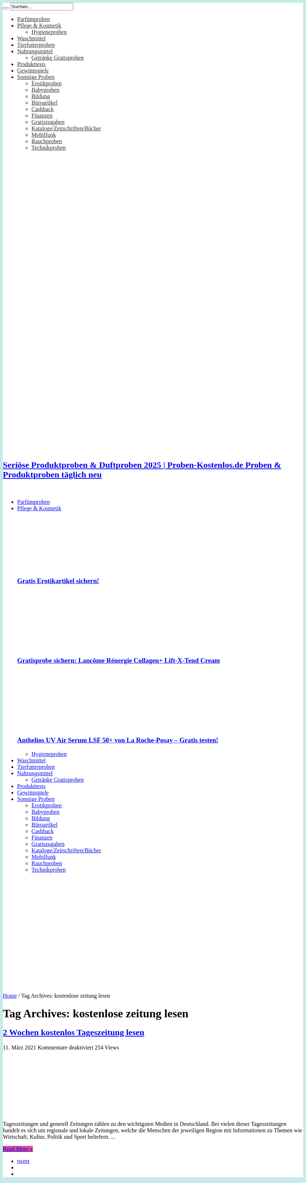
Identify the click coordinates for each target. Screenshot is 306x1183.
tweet (23, 1161)
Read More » (18, 1149)
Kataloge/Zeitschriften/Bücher (66, 128)
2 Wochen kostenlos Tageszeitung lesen (73, 1032)
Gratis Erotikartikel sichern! (58, 581)
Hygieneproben (49, 32)
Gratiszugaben (47, 122)
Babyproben (45, 90)
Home (10, 996)
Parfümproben (33, 19)
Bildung (40, 96)
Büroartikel (44, 103)
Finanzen (42, 115)
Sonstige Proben (35, 77)
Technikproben (48, 148)
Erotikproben (46, 83)
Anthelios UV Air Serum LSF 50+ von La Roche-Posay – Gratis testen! (117, 740)
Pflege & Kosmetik (39, 25)
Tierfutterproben (36, 45)
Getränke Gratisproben (57, 58)
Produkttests (31, 64)
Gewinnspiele (33, 70)
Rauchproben (46, 141)
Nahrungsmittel (35, 51)
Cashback (42, 109)
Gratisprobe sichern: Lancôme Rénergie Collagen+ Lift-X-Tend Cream (118, 660)
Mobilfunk (43, 135)
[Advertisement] (153, 930)
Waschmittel (31, 38)
